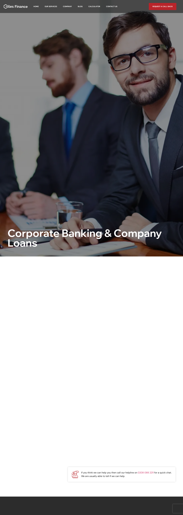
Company (67, 6)
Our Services (51, 6)
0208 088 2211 (146, 472)
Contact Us (111, 6)
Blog (80, 6)
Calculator (94, 6)
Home (36, 6)
